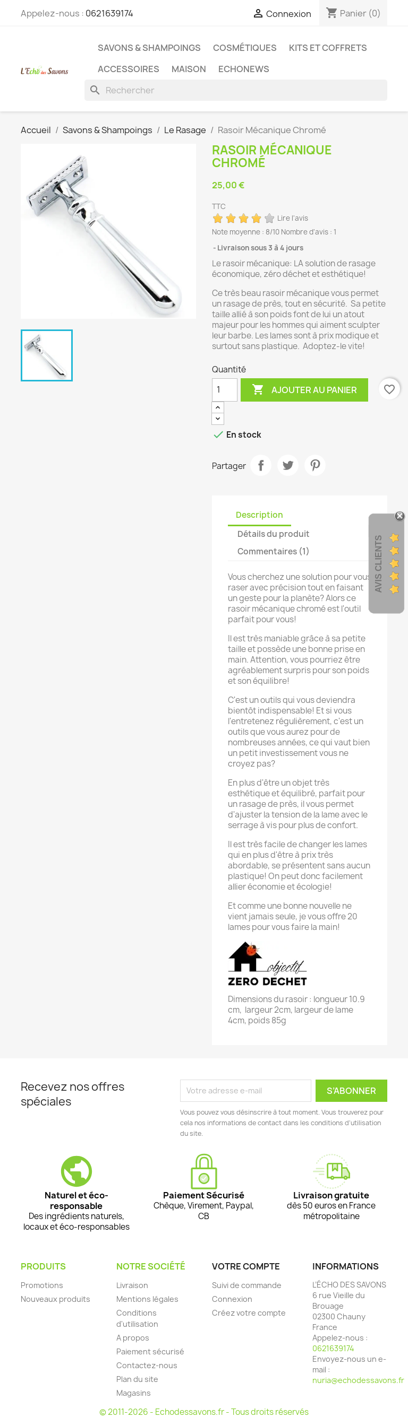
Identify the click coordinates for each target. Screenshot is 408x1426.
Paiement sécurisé (150, 1351)
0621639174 (109, 13)
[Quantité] (224, 390)
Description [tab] (259, 514)
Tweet (288, 465)
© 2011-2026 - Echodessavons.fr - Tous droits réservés (204, 1412)
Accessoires (128, 69)
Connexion (232, 1299)
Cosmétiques (245, 48)
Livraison (132, 1285)
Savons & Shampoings (149, 48)
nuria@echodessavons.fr (358, 1380)
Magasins (133, 1393)
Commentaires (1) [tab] (273, 551)
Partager (260, 465)
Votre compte (246, 1266)
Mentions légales (147, 1299)
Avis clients (378, 564)
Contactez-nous (146, 1365)
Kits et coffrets (328, 48)
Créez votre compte (249, 1313)
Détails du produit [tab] (273, 534)
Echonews (243, 69)
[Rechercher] (235, 90)
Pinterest (315, 465)
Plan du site (137, 1379)
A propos (132, 1338)
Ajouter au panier (304, 390)
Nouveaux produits (55, 1299)
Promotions (42, 1285)
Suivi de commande (247, 1285)
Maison (189, 69)
